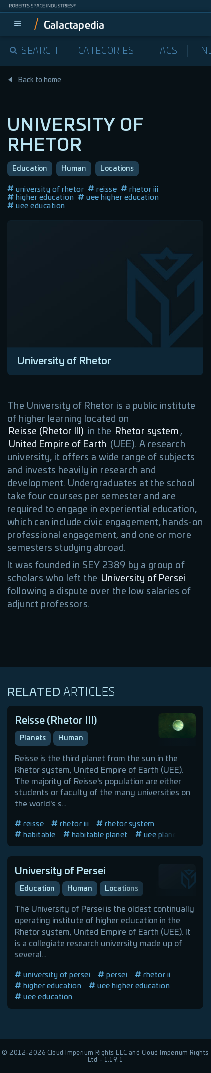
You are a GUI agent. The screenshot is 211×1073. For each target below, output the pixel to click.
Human (74, 168)
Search (34, 51)
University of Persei (144, 578)
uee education (37, 206)
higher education (41, 197)
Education (30, 168)
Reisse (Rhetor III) (46, 431)
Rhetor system (147, 431)
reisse (102, 189)
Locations (117, 168)
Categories (106, 51)
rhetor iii (139, 189)
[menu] (18, 24)
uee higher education (118, 197)
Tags (166, 51)
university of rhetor (46, 189)
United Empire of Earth (58, 444)
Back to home (35, 80)
